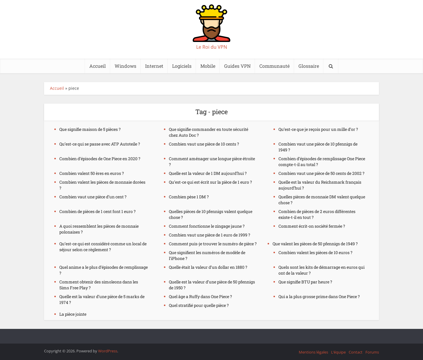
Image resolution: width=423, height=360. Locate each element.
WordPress (107, 351)
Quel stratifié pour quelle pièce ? (199, 305)
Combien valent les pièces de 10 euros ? (315, 252)
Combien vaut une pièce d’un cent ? (93, 197)
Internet (154, 66)
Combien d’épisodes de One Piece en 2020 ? (99, 158)
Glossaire (308, 66)
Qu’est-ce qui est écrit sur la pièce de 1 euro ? (210, 182)
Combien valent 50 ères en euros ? (91, 173)
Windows (125, 66)
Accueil (97, 66)
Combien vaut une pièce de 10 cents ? (204, 144)
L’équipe (338, 352)
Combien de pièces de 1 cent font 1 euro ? (97, 211)
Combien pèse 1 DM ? (189, 197)
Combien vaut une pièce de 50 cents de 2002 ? (321, 173)
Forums (372, 352)
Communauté (274, 66)
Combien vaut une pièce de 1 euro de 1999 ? (209, 235)
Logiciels (182, 66)
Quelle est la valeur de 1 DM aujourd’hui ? (208, 173)
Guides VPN (237, 66)
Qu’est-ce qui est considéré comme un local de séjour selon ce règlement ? (103, 246)
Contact (355, 352)
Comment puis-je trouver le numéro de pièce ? (213, 243)
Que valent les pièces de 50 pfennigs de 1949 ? (315, 243)
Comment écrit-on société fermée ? (311, 226)
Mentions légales (313, 352)
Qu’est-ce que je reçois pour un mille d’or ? (318, 129)
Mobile (207, 66)
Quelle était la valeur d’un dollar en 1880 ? (208, 267)
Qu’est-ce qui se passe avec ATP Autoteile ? (99, 144)
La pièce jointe (72, 314)
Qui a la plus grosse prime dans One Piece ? (319, 296)
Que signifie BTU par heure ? (305, 282)
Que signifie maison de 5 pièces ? (90, 129)
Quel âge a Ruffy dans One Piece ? (200, 296)
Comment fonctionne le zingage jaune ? (207, 226)
